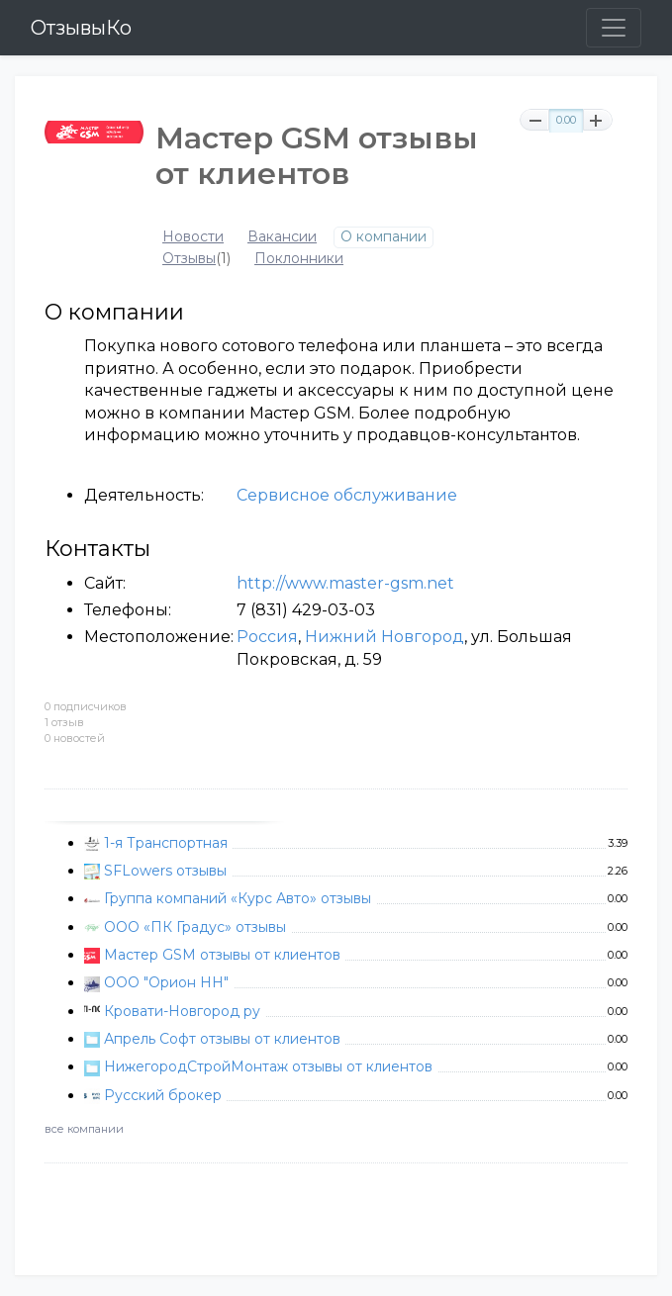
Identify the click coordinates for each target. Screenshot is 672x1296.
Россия (267, 636)
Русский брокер (163, 1095)
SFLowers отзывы (165, 870)
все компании (84, 1129)
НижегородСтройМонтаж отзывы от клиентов (268, 1066)
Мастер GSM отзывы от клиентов (222, 955)
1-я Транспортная (166, 843)
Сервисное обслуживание (347, 495)
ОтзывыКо (81, 28)
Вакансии (282, 237)
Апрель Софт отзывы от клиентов (222, 1039)
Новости (193, 237)
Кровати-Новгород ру (182, 1011)
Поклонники (298, 258)
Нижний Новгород (384, 636)
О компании (383, 237)
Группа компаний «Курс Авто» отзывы (237, 898)
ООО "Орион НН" (166, 982)
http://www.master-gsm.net (345, 583)
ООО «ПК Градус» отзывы (195, 927)
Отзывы (189, 258)
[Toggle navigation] (613, 27)
